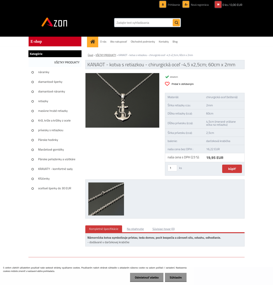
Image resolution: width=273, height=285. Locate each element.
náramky (43, 72)
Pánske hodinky (48, 139)
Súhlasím (176, 277)
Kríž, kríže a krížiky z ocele (54, 120)
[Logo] (54, 22)
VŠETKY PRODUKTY (66, 62)
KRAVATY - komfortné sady (55, 169)
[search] (176, 22)
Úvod (90, 55)
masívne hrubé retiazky (53, 110)
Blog (175, 41)
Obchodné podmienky (143, 41)
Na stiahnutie (135, 229)
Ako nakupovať (118, 41)
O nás (103, 41)
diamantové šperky (50, 81)
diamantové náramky (51, 91)
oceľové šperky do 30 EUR (54, 188)
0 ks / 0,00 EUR (232, 4)
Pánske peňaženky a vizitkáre (56, 159)
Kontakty (164, 41)
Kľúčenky (44, 178)
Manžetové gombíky (51, 149)
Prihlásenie (174, 5)
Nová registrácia (199, 5)
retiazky (43, 101)
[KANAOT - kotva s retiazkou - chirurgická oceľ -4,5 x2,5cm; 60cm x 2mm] (122, 74)
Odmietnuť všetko (147, 277)
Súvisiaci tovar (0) (163, 229)
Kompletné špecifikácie (103, 229)
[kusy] (172, 168)
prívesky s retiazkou (50, 130)
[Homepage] (93, 41)
